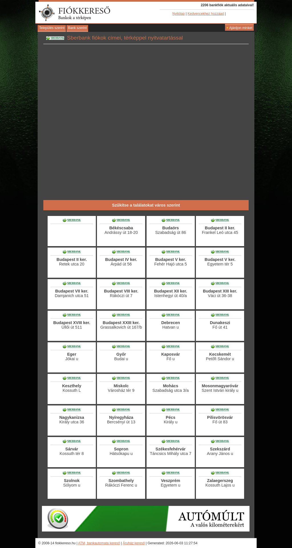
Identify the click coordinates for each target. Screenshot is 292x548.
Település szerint (51, 28)
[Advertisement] (146, 180)
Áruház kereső (134, 543)
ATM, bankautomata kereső (99, 543)
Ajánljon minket (239, 28)
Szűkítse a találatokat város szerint (146, 205)
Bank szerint (77, 28)
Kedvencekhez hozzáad (206, 14)
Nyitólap (179, 14)
